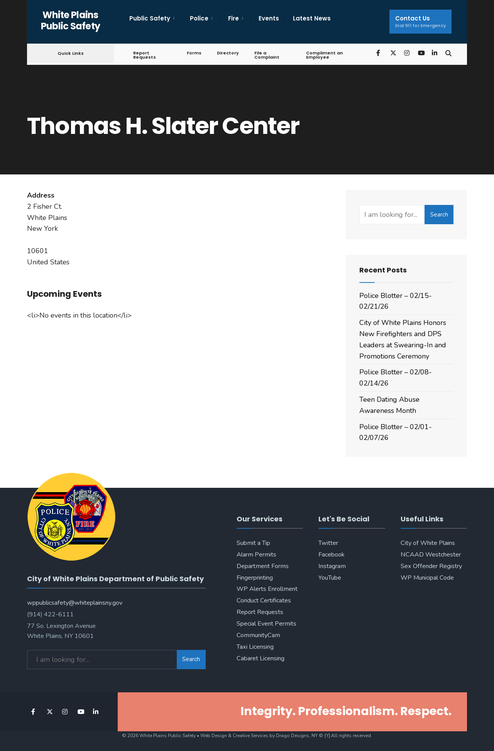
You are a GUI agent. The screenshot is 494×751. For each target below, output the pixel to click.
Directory (228, 53)
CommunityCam (258, 635)
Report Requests (144, 55)
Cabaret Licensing (260, 658)
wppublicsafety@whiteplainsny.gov (74, 603)
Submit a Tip (253, 543)
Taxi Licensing (255, 647)
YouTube (329, 577)
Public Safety (149, 18)
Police (199, 18)
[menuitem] (155, 18)
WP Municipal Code (427, 577)
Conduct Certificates (264, 600)
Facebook (331, 554)
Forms (194, 53)
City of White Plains (428, 543)
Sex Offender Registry (431, 566)
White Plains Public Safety (70, 20)
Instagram (332, 566)
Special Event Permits (266, 623)
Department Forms (263, 566)
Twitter (328, 543)
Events (269, 18)
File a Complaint (266, 55)
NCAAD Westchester (431, 554)
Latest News (312, 18)
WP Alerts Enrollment (267, 589)
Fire (233, 18)
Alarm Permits (256, 554)
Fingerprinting (255, 577)
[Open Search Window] (448, 52)
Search (439, 214)
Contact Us (420, 21)
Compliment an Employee (324, 55)
